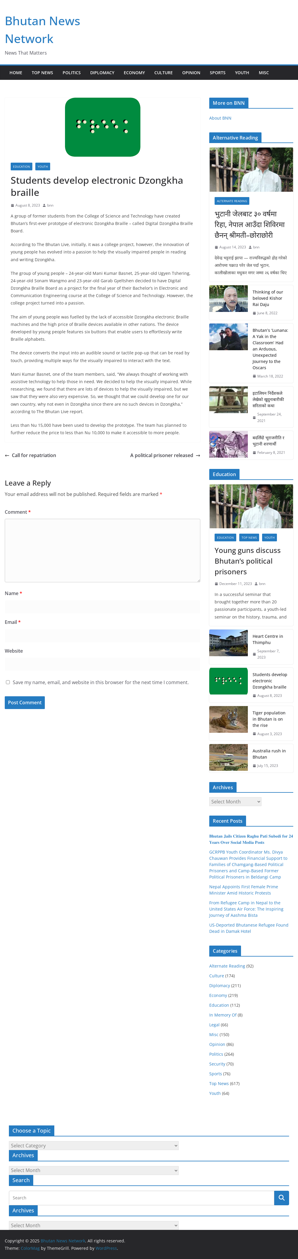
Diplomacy (102, 72)
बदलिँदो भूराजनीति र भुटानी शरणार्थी (268, 441)
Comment (18, 512)
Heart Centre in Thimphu (268, 639)
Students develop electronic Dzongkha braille (270, 681)
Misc (264, 72)
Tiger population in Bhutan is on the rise (269, 719)
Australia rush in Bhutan (269, 754)
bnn (50, 205)
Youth (242, 72)
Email (13, 622)
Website (14, 651)
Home (15, 72)
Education (21, 166)
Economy (134, 72)
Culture (163, 72)
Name (13, 593)
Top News (42, 72)
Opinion (191, 72)
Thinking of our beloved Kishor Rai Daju (268, 298)
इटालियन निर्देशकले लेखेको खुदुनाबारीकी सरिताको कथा (268, 399)
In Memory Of (223, 1015)
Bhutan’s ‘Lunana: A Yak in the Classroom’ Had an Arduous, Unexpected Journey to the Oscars (270, 348)
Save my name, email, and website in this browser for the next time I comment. (101, 682)
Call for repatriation (30, 455)
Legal (214, 1025)
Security (217, 1064)
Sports (218, 72)
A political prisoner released (165, 455)
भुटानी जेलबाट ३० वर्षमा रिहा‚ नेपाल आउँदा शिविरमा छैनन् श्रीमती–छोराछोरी (250, 224)
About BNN (220, 118)
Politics (72, 72)
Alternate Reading (232, 201)
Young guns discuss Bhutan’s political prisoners (248, 560)
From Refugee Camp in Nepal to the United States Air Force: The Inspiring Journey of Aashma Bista (246, 909)
